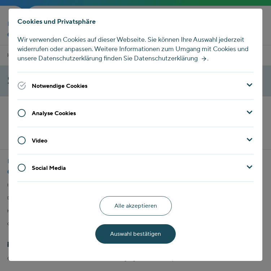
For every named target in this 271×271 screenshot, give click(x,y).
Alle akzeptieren (135, 205)
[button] (135, 85)
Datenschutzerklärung (166, 58)
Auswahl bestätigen (135, 234)
